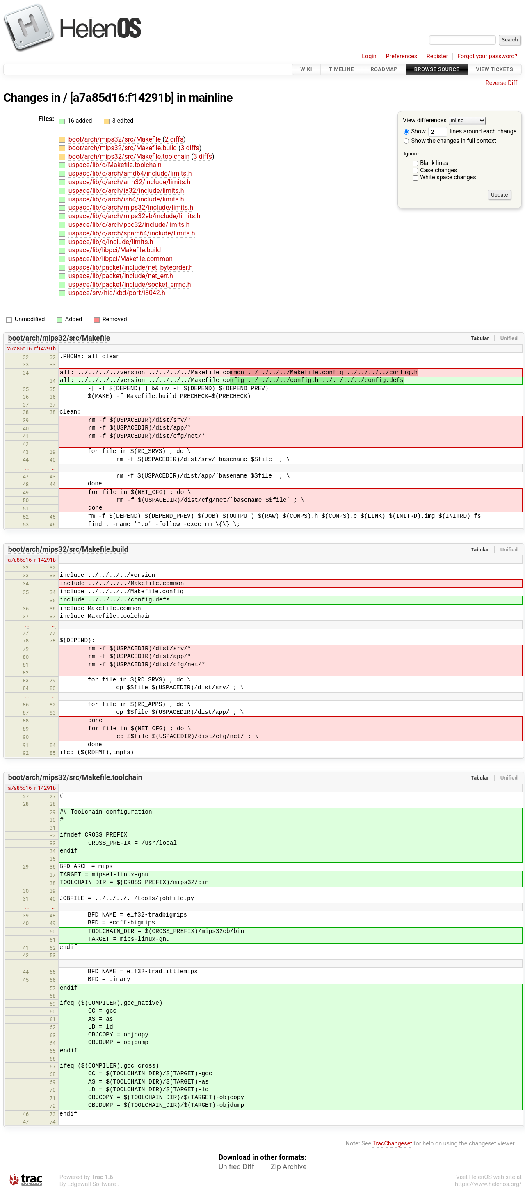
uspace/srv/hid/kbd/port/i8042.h (116, 293)
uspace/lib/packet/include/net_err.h (120, 276)
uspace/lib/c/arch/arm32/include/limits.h (129, 182)
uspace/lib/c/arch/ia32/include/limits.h (126, 190)
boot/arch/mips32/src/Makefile (115, 139)
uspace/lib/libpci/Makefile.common (120, 259)
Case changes (438, 170)
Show (415, 131)
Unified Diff (236, 1167)
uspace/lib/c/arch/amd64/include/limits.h (130, 173)
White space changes (448, 177)
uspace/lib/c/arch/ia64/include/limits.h (126, 199)
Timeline (341, 69)
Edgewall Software (91, 1184)
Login (369, 56)
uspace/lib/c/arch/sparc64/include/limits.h (131, 233)
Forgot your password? (487, 56)
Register (437, 56)
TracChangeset (392, 1143)
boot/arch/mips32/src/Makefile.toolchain (129, 156)
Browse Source (436, 69)
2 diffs (174, 139)
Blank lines (434, 163)
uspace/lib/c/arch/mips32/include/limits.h (130, 207)
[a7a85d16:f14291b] (122, 98)
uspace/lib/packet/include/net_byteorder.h (130, 267)
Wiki (306, 69)
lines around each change (472, 131)
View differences (425, 120)
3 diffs (190, 148)
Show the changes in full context (450, 140)
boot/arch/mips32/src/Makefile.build (123, 148)
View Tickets (494, 69)
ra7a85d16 (19, 348)
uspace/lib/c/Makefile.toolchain (115, 165)
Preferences (401, 56)
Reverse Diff (501, 83)
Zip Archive (288, 1167)
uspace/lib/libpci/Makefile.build (114, 250)
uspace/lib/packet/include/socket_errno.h (129, 284)
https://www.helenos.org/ (488, 1184)
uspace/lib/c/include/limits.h (110, 242)
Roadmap (383, 69)
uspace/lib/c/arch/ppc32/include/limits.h (128, 225)
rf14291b (45, 348)
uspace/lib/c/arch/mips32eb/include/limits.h (134, 216)
